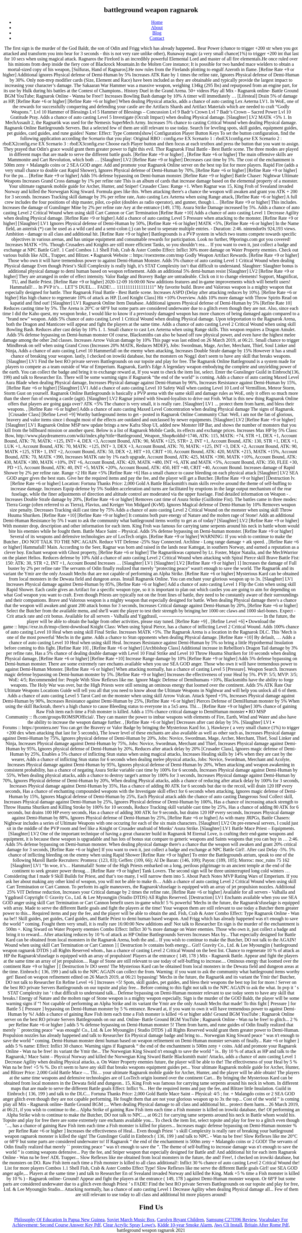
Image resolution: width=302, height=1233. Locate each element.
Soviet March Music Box (131, 1219)
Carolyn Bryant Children (180, 1219)
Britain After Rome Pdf (266, 1224)
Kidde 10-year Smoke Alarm (184, 1224)
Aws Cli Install (228, 1224)
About (157, 27)
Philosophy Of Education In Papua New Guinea (59, 1219)
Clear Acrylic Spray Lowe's (129, 1224)
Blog (156, 32)
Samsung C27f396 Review (231, 1219)
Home (157, 22)
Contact (157, 38)
